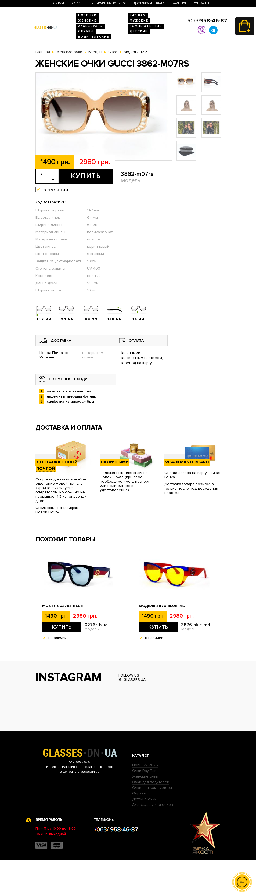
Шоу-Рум (57, 3)
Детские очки (144, 834)
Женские (87, 20)
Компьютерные (146, 26)
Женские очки (145, 812)
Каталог (77, 3)
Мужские (139, 20)
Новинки (87, 15)
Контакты (201, 3)
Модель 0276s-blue (62, 606)
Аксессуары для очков (152, 840)
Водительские (93, 37)
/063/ (207, 21)
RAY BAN (138, 15)
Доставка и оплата (149, 3)
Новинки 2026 (145, 801)
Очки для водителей (150, 817)
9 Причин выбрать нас (109, 3)
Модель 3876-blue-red (162, 606)
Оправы (86, 31)
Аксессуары (90, 26)
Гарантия (179, 3)
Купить (86, 176)
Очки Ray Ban (144, 806)
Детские (138, 31)
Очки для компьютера (152, 823)
